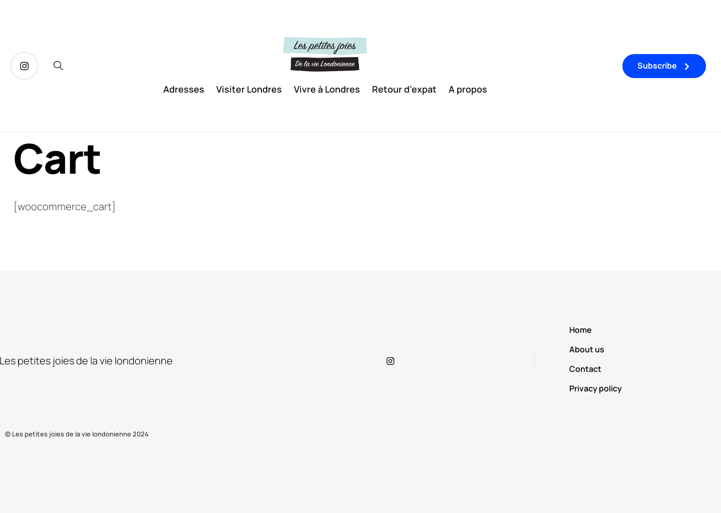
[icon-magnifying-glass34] (58, 66)
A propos (468, 89)
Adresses (183, 89)
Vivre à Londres (327, 89)
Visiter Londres (249, 89)
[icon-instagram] (24, 66)
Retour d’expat (404, 89)
